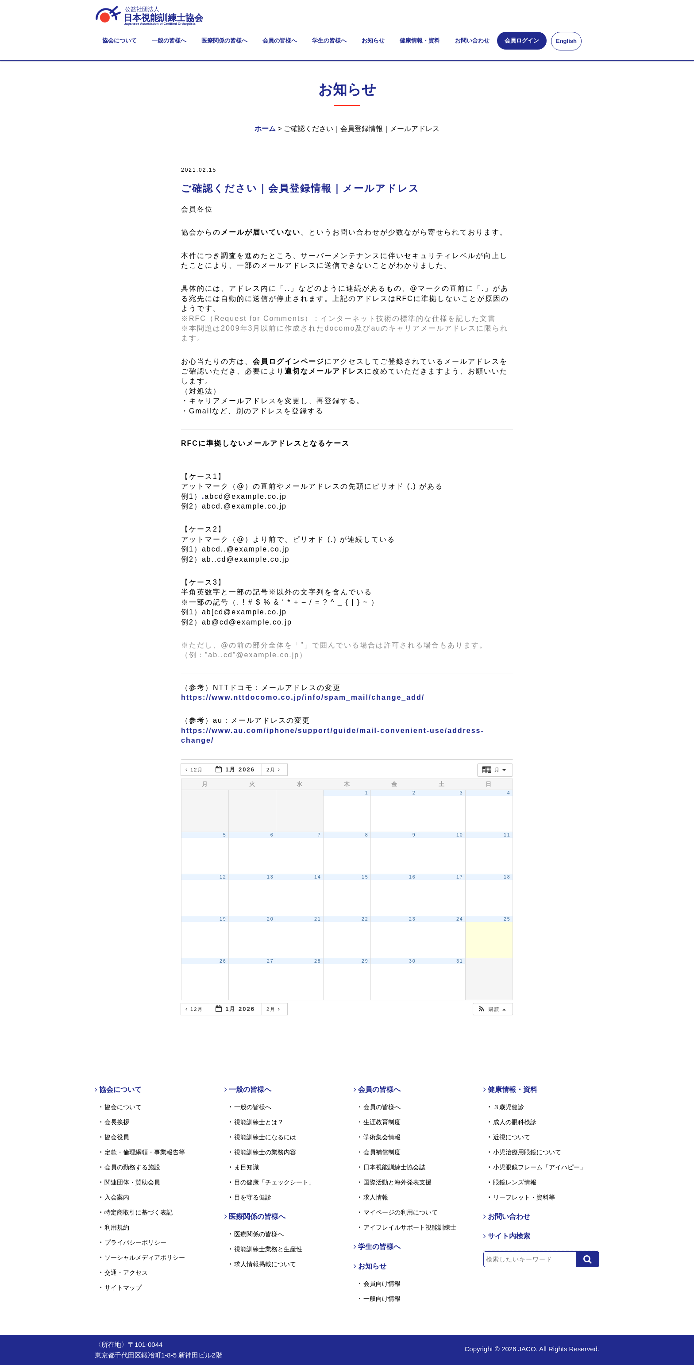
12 (223, 876)
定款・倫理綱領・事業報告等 (144, 1152)
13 (270, 876)
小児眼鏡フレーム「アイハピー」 (539, 1167)
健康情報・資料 (420, 40)
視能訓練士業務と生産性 (268, 1249)
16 (412, 876)
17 (459, 876)
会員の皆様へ (279, 40)
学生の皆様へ (329, 40)
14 (317, 876)
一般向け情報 (382, 1298)
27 (270, 961)
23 (412, 919)
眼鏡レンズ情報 (514, 1182)
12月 (195, 769)
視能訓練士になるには (265, 1137)
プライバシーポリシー (135, 1242)
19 (223, 919)
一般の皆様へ (169, 40)
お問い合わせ (472, 40)
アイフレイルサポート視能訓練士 (409, 1227)
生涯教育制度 (382, 1122)
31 (459, 961)
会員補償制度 (382, 1152)
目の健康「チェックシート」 (274, 1182)
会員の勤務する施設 (132, 1167)
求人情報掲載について (265, 1264)
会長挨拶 (116, 1122)
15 (365, 876)
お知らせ (373, 40)
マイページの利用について (400, 1212)
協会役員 (116, 1137)
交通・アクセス (126, 1272)
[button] (491, 1009)
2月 (274, 769)
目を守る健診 (252, 1197)
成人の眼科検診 (514, 1122)
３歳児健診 (508, 1107)
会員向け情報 (382, 1283)
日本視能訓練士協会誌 (394, 1167)
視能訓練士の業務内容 (265, 1152)
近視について (511, 1137)
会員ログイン (522, 40)
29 (365, 961)
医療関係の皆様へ (224, 40)
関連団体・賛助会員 (132, 1182)
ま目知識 (246, 1167)
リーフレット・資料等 (524, 1197)
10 (459, 834)
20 (270, 919)
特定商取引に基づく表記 (138, 1212)
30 (412, 961)
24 (459, 919)
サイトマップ (123, 1287)
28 (317, 961)
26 (223, 961)
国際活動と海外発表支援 (397, 1182)
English (566, 41)
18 (507, 876)
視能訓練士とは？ (259, 1122)
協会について (119, 40)
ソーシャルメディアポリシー (144, 1257)
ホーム (265, 128)
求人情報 (375, 1197)
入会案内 (116, 1197)
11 (507, 834)
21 (317, 919)
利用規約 (116, 1227)
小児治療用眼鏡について (527, 1152)
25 (507, 919)
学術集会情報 (382, 1137)
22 (365, 919)
